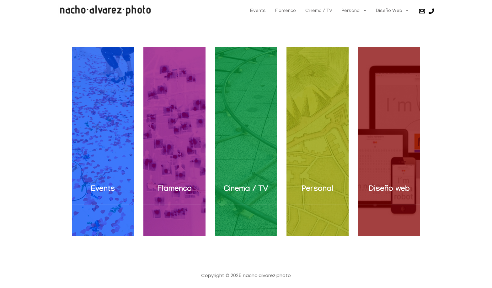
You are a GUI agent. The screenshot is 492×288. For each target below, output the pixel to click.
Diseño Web (392, 10)
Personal (354, 10)
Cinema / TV (318, 10)
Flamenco (285, 10)
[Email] (422, 11)
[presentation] (363, 10)
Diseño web (389, 189)
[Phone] (431, 11)
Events (258, 10)
